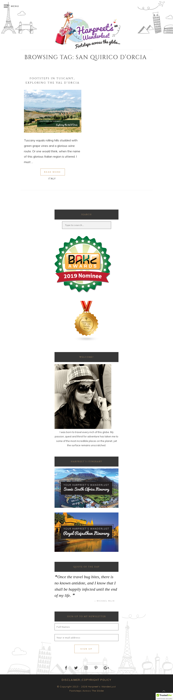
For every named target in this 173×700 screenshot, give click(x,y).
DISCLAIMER (71, 679)
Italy (52, 178)
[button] (164, 696)
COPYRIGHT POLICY (96, 679)
